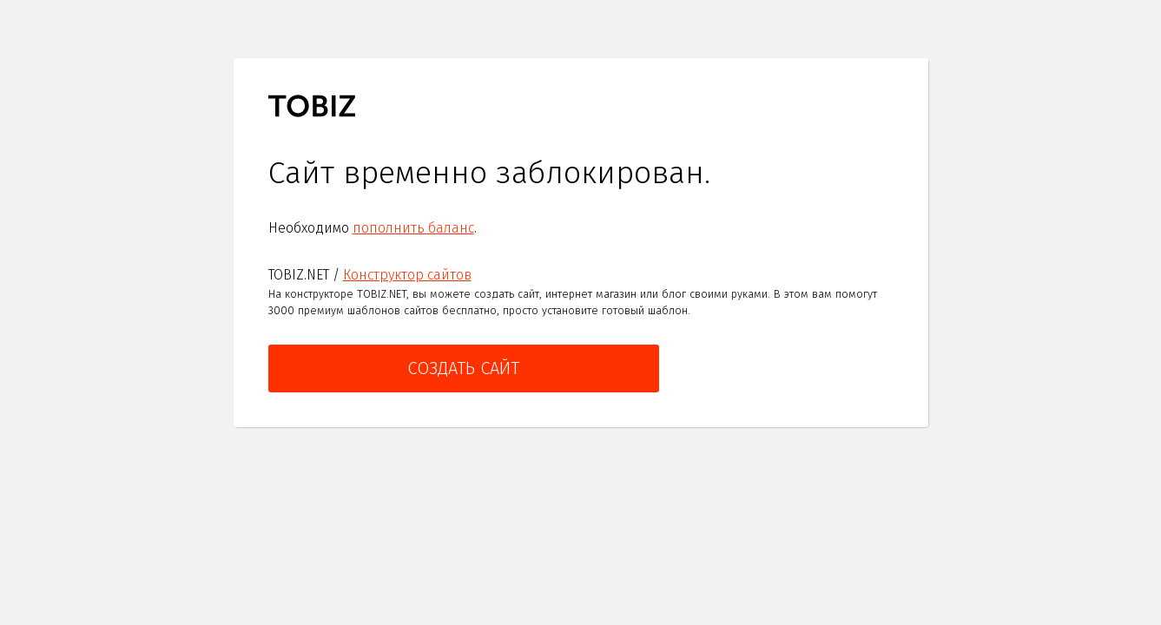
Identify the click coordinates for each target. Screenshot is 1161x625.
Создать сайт (463, 368)
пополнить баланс (413, 228)
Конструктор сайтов (407, 274)
